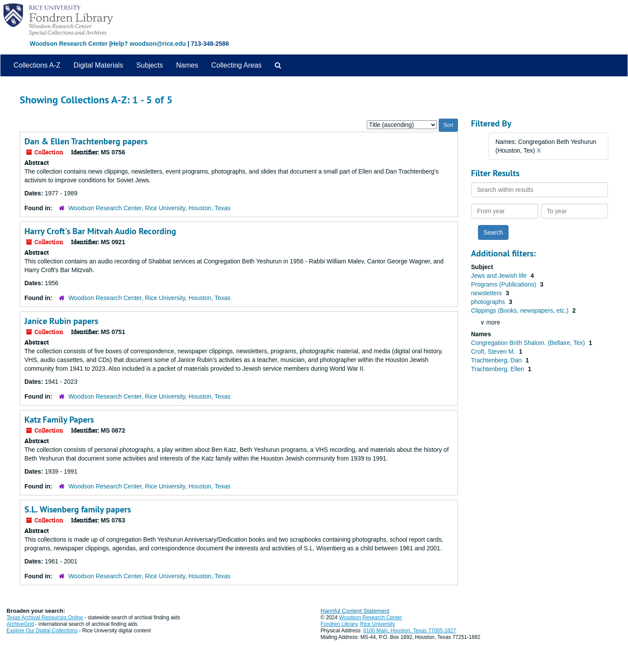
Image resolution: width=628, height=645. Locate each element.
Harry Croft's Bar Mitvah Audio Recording (100, 231)
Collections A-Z (37, 65)
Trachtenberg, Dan (497, 360)
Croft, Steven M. (494, 351)
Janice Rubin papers (61, 321)
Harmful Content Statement (355, 610)
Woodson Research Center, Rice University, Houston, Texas (149, 208)
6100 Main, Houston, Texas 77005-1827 (409, 631)
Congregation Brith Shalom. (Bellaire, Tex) (529, 342)
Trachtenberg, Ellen (498, 368)
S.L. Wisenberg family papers (77, 509)
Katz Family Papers (59, 419)
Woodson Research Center (69, 43)
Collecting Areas (236, 65)
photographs (489, 301)
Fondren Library (339, 624)
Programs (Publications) (504, 284)
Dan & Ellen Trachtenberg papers (85, 141)
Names (187, 65)
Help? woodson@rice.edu (148, 43)
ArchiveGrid (20, 624)
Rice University (377, 624)
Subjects (149, 65)
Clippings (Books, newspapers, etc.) (520, 310)
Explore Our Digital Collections (42, 631)
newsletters (487, 293)
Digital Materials (98, 65)
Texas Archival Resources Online (45, 617)
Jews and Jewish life (500, 275)
